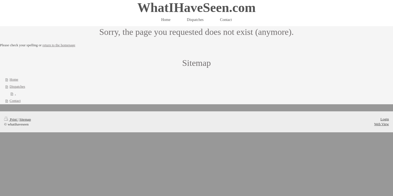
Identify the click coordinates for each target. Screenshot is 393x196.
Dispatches (17, 86)
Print (11, 119)
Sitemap (25, 119)
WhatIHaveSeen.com (196, 7)
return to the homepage (59, 45)
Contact (15, 101)
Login (384, 119)
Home (14, 79)
